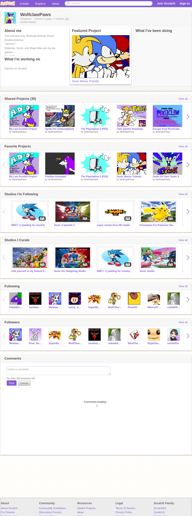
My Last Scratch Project (23, 129)
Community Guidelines (52, 508)
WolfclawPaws (19, 132)
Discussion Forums (50, 512)
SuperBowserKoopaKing (95, 307)
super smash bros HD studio (113, 225)
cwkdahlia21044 (174, 307)
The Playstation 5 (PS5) (94, 129)
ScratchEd (160, 508)
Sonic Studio (147, 271)
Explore (40, 3)
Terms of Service (125, 508)
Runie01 (132, 307)
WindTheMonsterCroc (134, 343)
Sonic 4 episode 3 (64, 225)
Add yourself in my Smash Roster (29, 271)
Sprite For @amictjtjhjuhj (59, 129)
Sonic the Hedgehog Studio (70, 271)
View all (183, 98)
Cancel (24, 383)
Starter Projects (86, 508)
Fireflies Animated (55, 176)
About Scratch (9, 508)
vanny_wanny (75, 307)
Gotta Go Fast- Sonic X (166, 176)
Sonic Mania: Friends (85, 81)
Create (24, 3)
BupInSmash (154, 343)
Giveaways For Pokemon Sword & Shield (158, 225)
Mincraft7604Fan (154, 307)
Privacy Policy (124, 512)
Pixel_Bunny (36, 343)
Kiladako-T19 (16, 307)
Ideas (56, 3)
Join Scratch (166, 3)
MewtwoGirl (55, 307)
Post (11, 383)
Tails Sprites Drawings (130, 129)
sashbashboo (36, 307)
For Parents (8, 512)
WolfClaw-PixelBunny (115, 307)
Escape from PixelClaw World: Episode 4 (167, 129)
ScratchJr (159, 512)
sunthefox (173, 343)
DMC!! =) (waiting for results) (28, 225)
